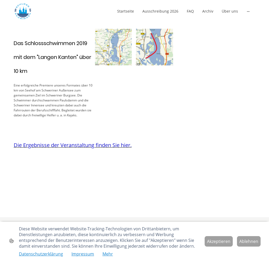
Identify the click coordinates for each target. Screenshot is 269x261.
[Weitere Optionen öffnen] (248, 11)
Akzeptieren (218, 241)
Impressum (82, 254)
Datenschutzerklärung (41, 254)
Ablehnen (248, 241)
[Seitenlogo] (23, 11)
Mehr (107, 254)
